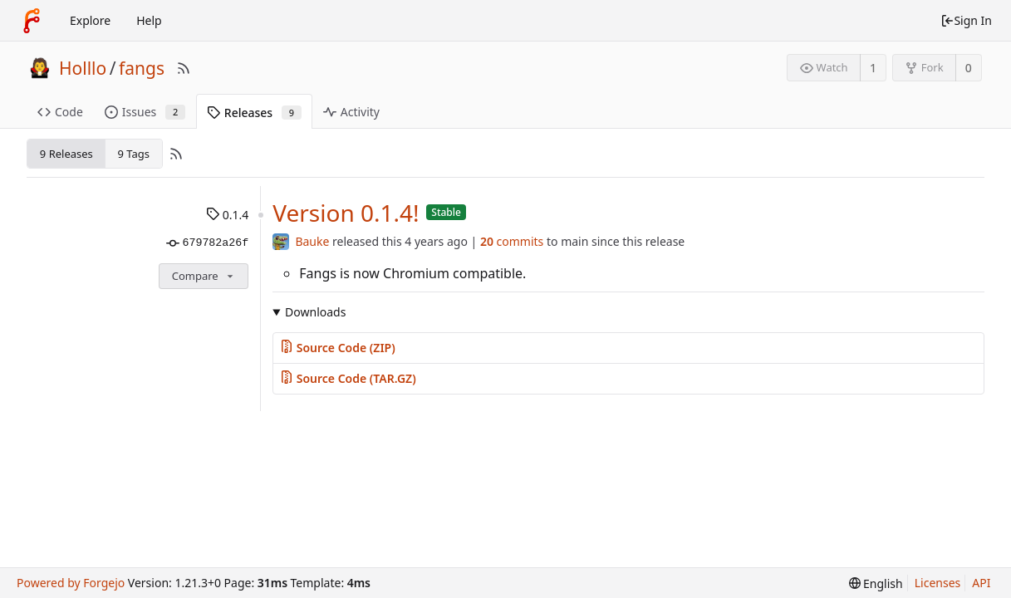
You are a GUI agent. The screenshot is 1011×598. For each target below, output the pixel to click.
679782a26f (207, 243)
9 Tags (133, 153)
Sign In (966, 20)
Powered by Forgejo (71, 583)
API (981, 583)
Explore (90, 20)
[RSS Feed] (183, 68)
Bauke (312, 241)
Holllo (82, 68)
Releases (254, 112)
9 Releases (66, 153)
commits (511, 241)
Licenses (938, 583)
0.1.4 (227, 215)
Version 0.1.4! (345, 213)
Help (149, 20)
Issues (145, 112)
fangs (141, 68)
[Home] (31, 21)
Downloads (315, 312)
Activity (351, 112)
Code (60, 112)
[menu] (876, 583)
